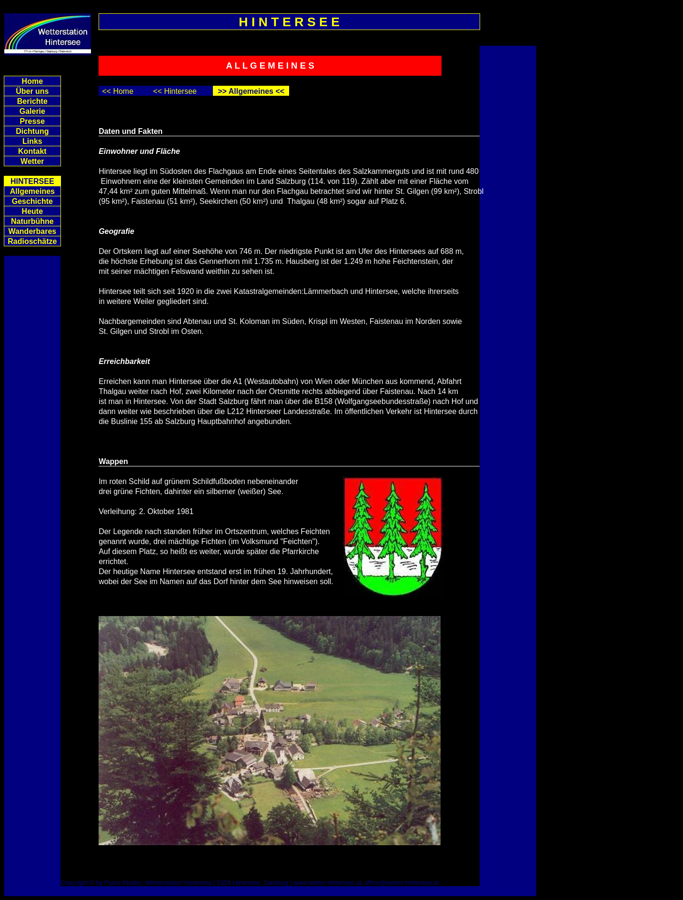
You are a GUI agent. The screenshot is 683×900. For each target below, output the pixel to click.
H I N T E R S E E (289, 22)
